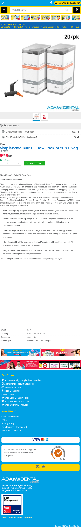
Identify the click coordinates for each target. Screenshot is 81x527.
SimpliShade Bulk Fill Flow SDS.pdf (42, 132)
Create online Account (69, 3)
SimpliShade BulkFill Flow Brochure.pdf (42, 137)
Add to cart (36, 163)
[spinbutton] (6, 163)
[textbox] (35, 10)
